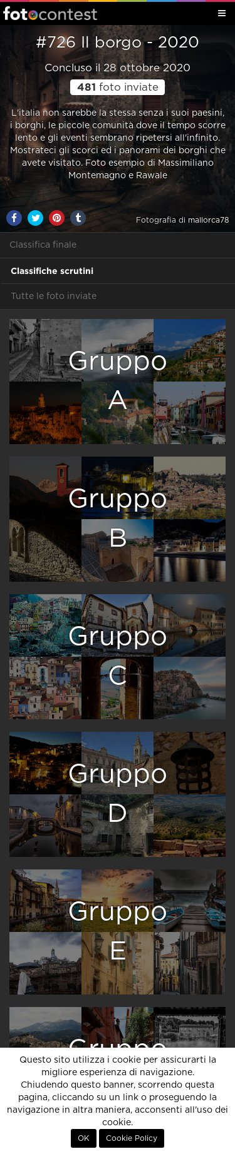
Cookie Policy (131, 1138)
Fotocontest (50, 13)
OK (84, 1138)
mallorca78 (208, 220)
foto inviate (118, 88)
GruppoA (117, 381)
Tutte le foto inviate (54, 296)
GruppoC (117, 656)
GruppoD (117, 794)
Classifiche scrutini (52, 271)
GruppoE (117, 931)
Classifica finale (42, 245)
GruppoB (117, 519)
